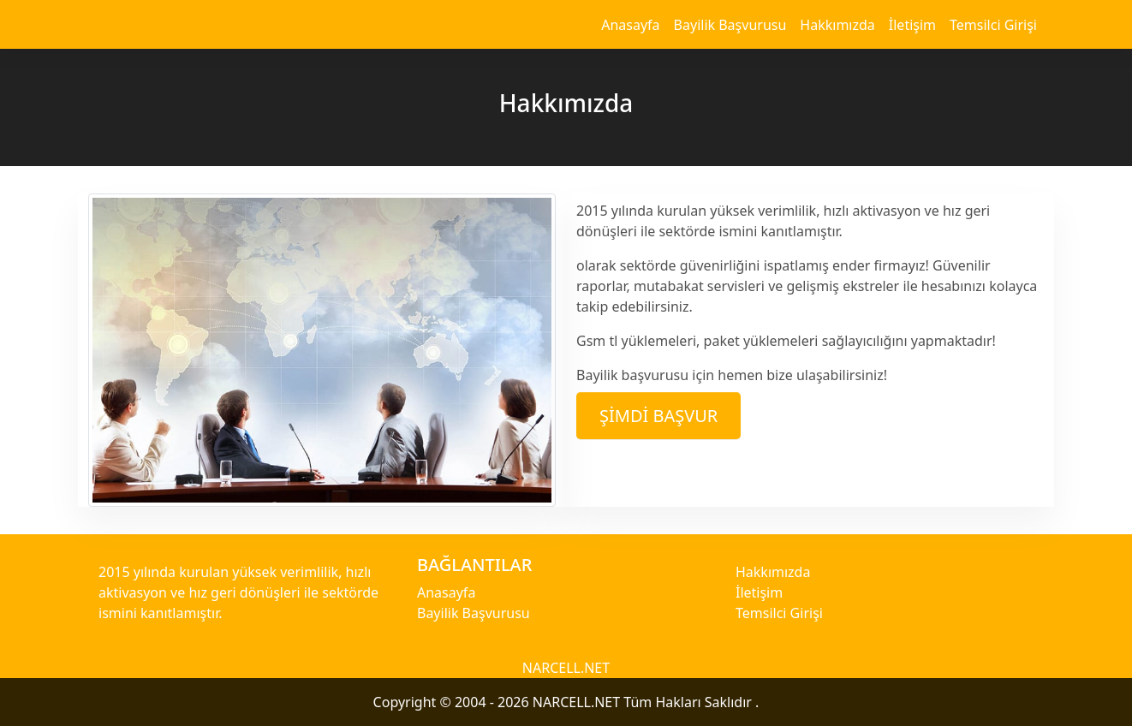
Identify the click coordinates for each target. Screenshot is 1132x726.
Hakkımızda (837, 24)
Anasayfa (630, 24)
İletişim (912, 24)
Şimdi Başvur (658, 415)
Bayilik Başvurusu (730, 24)
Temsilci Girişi (993, 24)
